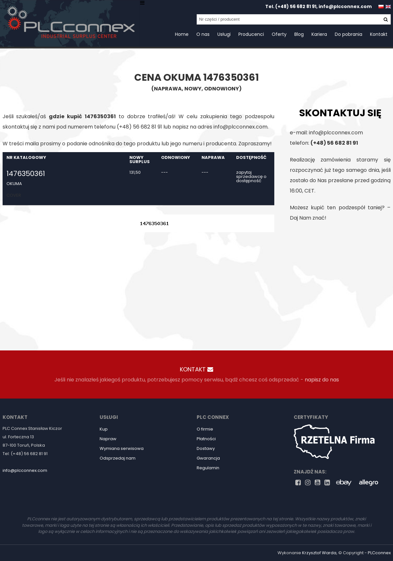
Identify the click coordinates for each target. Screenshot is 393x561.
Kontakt (379, 34)
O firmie (205, 429)
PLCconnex (379, 553)
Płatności (206, 439)
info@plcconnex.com (345, 6)
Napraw (108, 439)
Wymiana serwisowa (122, 448)
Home (182, 34)
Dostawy (206, 448)
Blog (299, 34)
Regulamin (208, 468)
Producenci (251, 34)
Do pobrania (348, 34)
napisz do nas (322, 379)
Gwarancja (208, 458)
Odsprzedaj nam (118, 458)
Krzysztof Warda (319, 553)
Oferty (279, 34)
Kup (104, 429)
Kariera (319, 34)
